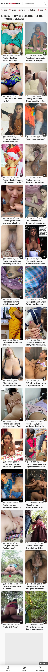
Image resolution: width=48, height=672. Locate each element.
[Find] (45, 3)
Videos (24, 670)
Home (8, 670)
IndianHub (10, 3)
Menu (42, 663)
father (32, 10)
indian (22, 10)
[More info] (21, 53)
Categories (40, 670)
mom (14, 10)
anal (5, 10)
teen (41, 10)
